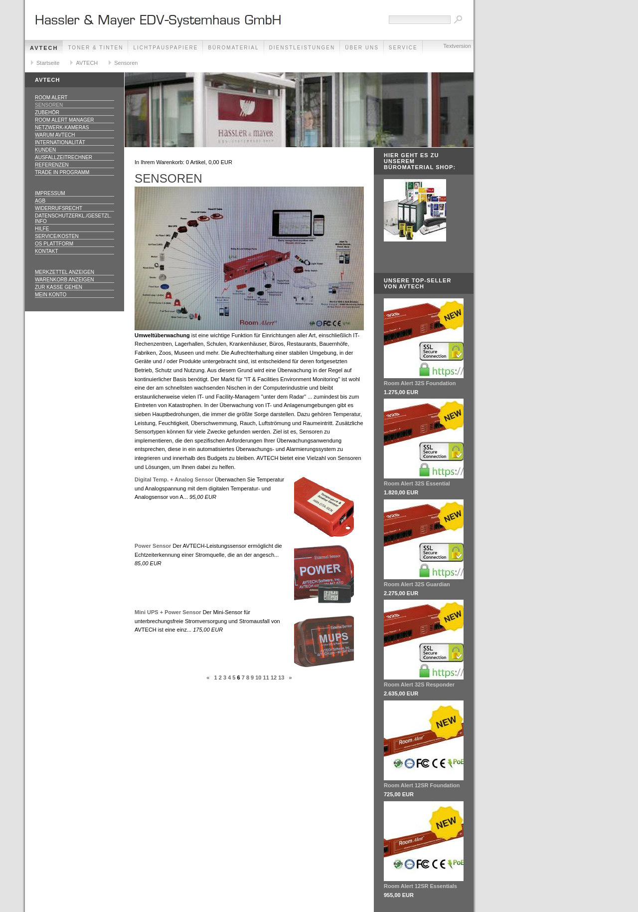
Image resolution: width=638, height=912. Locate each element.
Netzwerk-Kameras (62, 127)
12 (274, 678)
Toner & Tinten (95, 47)
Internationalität (60, 142)
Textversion (457, 46)
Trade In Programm (62, 172)
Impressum (50, 193)
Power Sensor (153, 546)
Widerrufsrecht (58, 208)
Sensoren (126, 63)
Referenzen (52, 165)
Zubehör (47, 112)
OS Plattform (54, 243)
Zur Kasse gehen (58, 287)
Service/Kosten (57, 236)
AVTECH (44, 48)
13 (281, 678)
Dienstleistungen (302, 47)
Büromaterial (233, 47)
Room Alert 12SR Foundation (422, 785)
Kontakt (46, 251)
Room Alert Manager (64, 120)
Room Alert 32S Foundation (420, 383)
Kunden (45, 150)
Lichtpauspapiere (165, 47)
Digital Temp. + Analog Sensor (174, 479)
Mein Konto (50, 294)
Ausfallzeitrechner (63, 157)
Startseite (47, 63)
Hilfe (42, 228)
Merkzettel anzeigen (64, 272)
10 (258, 678)
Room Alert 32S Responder (419, 684)
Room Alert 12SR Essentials (420, 886)
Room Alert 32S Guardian (417, 584)
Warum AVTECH (55, 135)
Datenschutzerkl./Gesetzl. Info (73, 218)
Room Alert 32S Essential (417, 483)
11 (266, 678)
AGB (40, 201)
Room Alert (51, 97)
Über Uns (362, 47)
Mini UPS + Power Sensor (168, 612)
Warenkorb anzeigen (64, 279)
